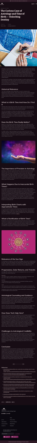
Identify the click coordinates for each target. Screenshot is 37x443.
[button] (36, 4)
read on (17, 213)
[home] (2, 4)
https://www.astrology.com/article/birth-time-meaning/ (14, 394)
